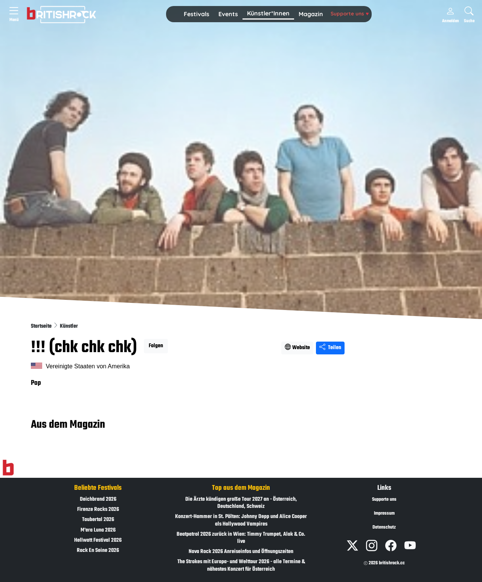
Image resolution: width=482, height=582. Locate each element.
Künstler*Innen (268, 13)
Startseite (42, 326)
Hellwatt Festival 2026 (98, 540)
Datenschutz (384, 527)
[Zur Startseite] (8, 468)
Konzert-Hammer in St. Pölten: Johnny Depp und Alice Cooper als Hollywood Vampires (241, 520)
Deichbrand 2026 (98, 499)
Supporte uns (350, 13)
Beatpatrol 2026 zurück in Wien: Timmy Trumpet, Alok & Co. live (241, 538)
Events (228, 14)
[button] (196, 14)
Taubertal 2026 (98, 519)
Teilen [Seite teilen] (330, 347)
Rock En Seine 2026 (98, 550)
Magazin (311, 14)
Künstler (69, 326)
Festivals (196, 14)
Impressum (384, 513)
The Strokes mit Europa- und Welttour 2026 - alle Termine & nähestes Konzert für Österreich (241, 565)
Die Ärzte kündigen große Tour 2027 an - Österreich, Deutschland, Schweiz (241, 503)
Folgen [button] (156, 346)
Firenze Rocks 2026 (98, 509)
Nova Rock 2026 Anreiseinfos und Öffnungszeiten (241, 551)
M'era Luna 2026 (98, 530)
